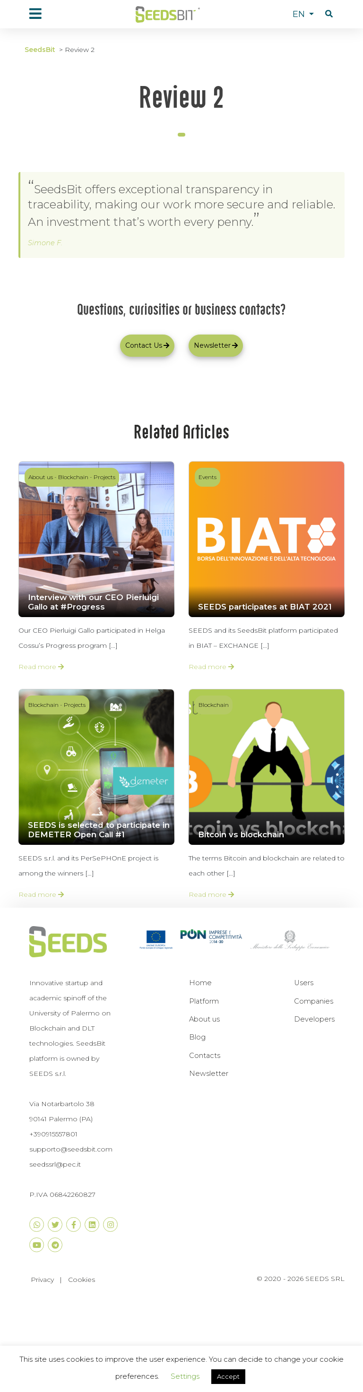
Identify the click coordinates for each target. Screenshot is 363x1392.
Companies (313, 1001)
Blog (197, 1037)
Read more (41, 666)
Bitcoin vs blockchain (241, 834)
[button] (329, 14)
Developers (314, 1019)
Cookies (81, 1279)
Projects (104, 477)
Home (200, 983)
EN (300, 14)
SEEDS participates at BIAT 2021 (265, 606)
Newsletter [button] (216, 345)
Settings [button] (185, 1376)
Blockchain (73, 477)
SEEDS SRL (325, 1278)
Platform (204, 1001)
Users (303, 983)
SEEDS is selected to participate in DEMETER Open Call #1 (99, 829)
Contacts (204, 1055)
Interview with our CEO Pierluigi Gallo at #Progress (93, 602)
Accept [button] (228, 1376)
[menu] (36, 14)
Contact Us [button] (147, 345)
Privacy (42, 1279)
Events (207, 477)
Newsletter (208, 1073)
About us (40, 477)
